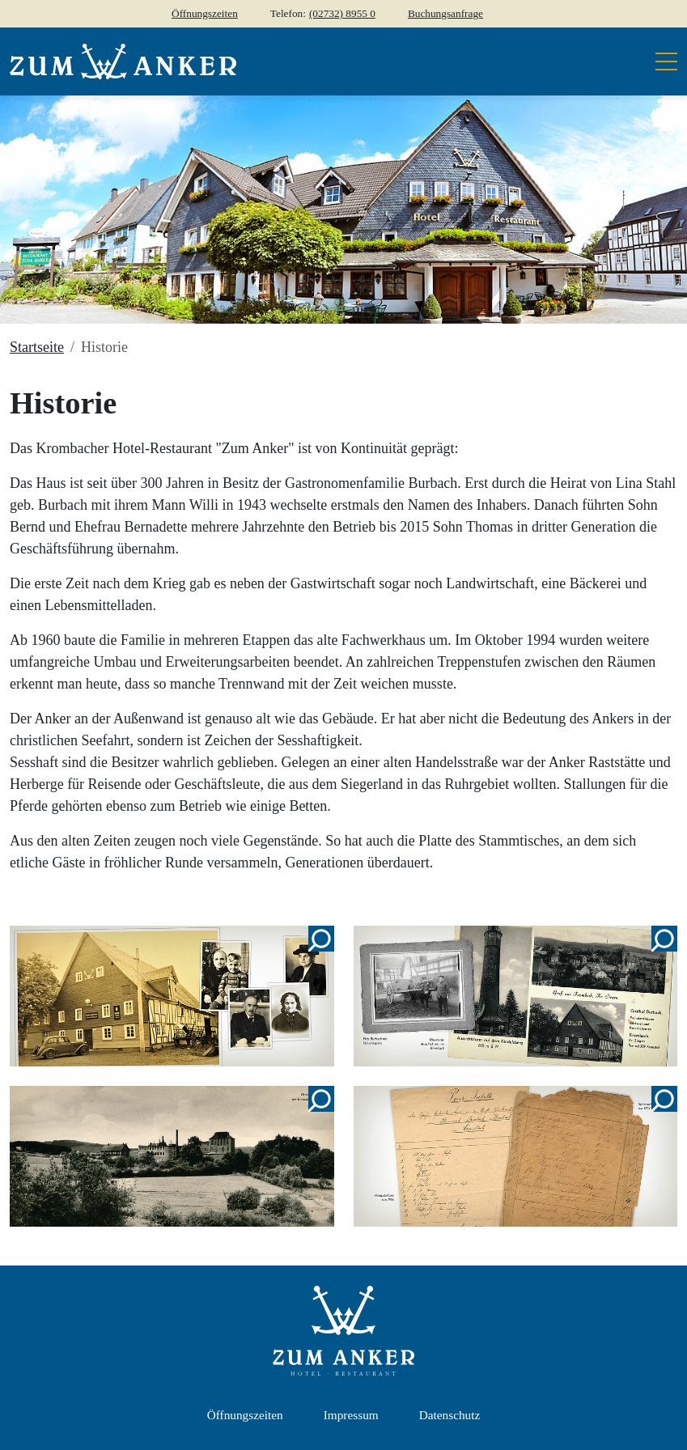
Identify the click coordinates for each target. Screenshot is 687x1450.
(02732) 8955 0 (342, 13)
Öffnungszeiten (205, 13)
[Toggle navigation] (661, 61)
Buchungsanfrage (445, 13)
